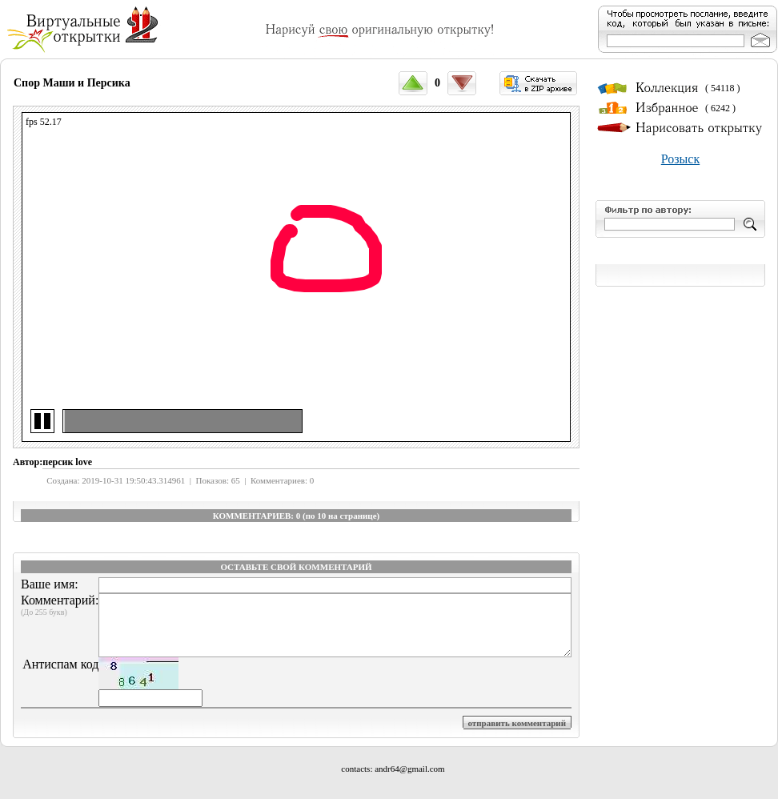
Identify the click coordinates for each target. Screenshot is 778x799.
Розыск (680, 159)
